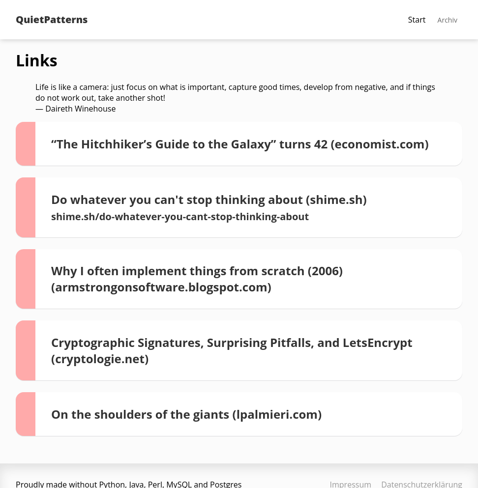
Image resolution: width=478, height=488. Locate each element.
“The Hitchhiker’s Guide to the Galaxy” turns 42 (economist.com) (240, 144)
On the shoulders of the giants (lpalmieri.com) (186, 414)
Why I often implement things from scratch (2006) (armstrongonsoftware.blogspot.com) (197, 278)
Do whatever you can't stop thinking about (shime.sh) (209, 207)
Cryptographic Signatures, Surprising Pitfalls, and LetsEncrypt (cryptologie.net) (232, 350)
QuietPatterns (52, 19)
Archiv (447, 20)
